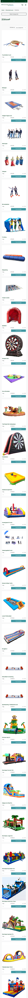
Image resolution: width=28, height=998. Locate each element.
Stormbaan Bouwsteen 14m (8, 868)
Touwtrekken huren (6, 55)
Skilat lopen (4, 143)
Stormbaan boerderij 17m (7, 934)
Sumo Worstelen (6, 391)
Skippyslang (5, 270)
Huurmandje (18, 60)
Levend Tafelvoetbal (6, 616)
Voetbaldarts (5, 457)
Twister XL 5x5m (5, 298)
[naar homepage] (7, 5)
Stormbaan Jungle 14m (7, 836)
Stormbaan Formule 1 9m (7, 770)
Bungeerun (4, 649)
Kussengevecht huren (7, 522)
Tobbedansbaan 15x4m (7, 967)
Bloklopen (4, 88)
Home (3, 10)
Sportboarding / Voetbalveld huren (10, 704)
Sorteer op (12, 27)
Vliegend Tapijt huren (7, 115)
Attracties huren (9, 10)
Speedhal (4, 325)
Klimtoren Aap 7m (6, 737)
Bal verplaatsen (5, 204)
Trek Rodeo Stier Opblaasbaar (9, 424)
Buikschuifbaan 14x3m (7, 583)
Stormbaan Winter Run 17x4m (9, 901)
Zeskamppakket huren (7, 550)
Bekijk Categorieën (14, 14)
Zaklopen (4, 171)
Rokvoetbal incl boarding (7, 676)
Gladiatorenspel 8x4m (7, 489)
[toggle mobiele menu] (25, 5)
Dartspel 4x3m (5, 358)
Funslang (4, 237)
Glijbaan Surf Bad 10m (7, 803)
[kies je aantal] (6, 60)
